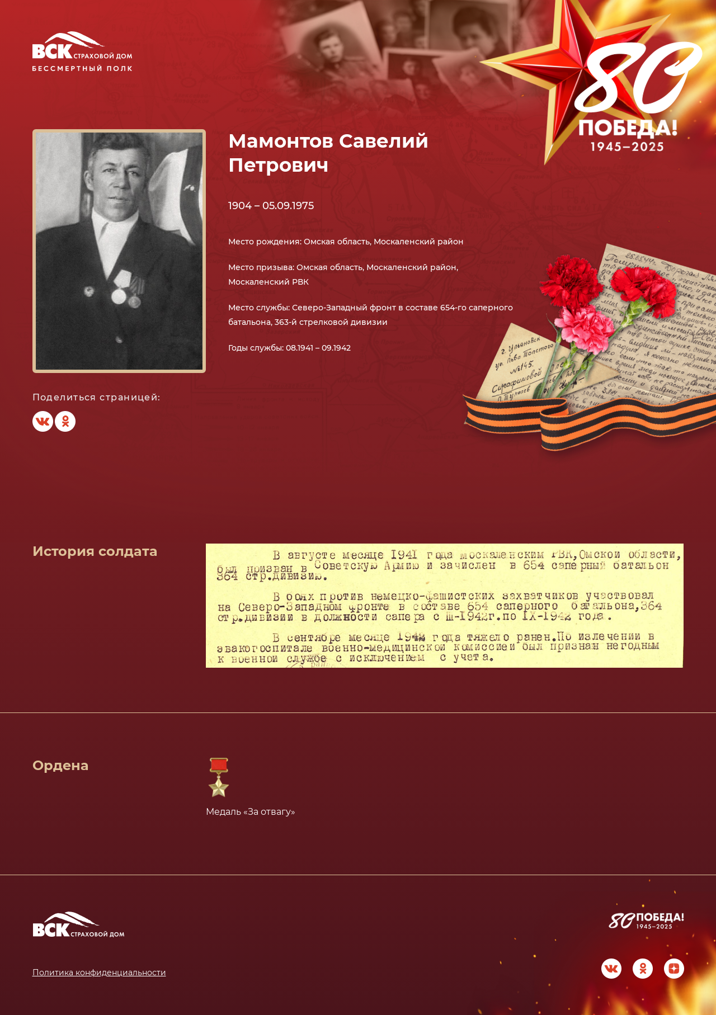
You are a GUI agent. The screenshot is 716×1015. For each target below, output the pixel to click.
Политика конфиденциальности (99, 972)
